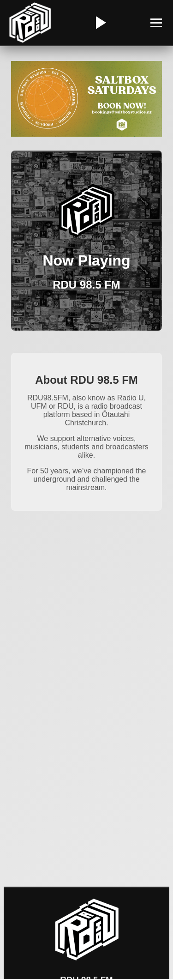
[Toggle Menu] (156, 23)
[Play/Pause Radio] (100, 23)
